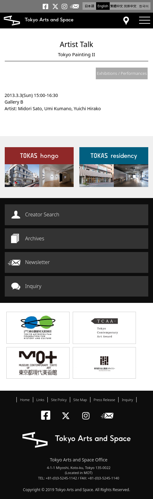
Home (24, 399)
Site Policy (59, 399)
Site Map (80, 399)
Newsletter (37, 262)
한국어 (144, 6)
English (102, 6)
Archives (34, 238)
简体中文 (130, 6)
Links (40, 399)
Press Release (104, 399)
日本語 (89, 6)
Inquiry (33, 286)
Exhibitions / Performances (122, 73)
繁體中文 (116, 6)
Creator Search (42, 214)
